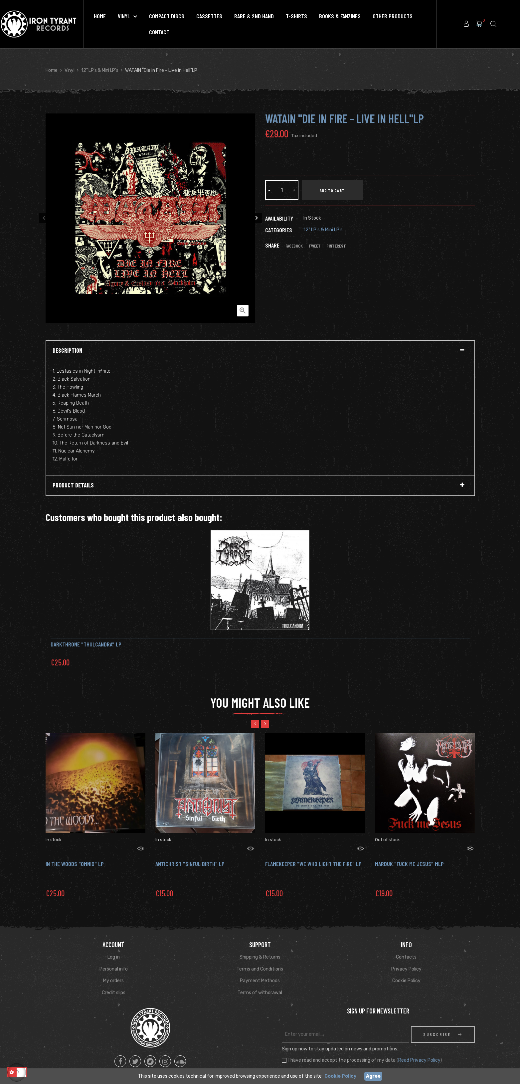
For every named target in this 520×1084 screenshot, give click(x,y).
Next (257, 218)
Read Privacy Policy (419, 1052)
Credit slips (113, 984)
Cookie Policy (406, 972)
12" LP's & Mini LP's (323, 230)
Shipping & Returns (260, 949)
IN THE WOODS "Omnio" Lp (75, 855)
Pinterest (336, 246)
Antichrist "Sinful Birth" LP (190, 855)
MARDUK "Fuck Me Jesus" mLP (409, 855)
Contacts (406, 949)
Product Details (73, 485)
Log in (113, 949)
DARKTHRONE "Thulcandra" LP (86, 644)
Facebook (294, 246)
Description (67, 350)
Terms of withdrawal (260, 984)
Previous (44, 218)
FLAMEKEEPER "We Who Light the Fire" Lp (313, 855)
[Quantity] (281, 190)
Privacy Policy (406, 961)
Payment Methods (260, 972)
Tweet (314, 246)
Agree (373, 1076)
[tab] (260, 351)
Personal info (113, 961)
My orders (113, 972)
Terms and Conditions (260, 961)
